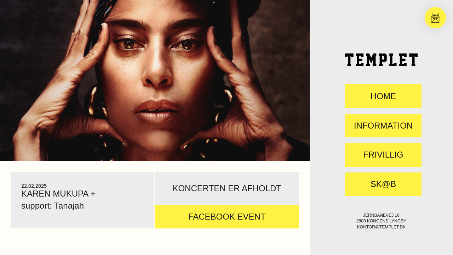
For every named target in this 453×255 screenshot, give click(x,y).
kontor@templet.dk (381, 227)
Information (383, 125)
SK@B (383, 184)
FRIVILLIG (383, 155)
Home (383, 96)
